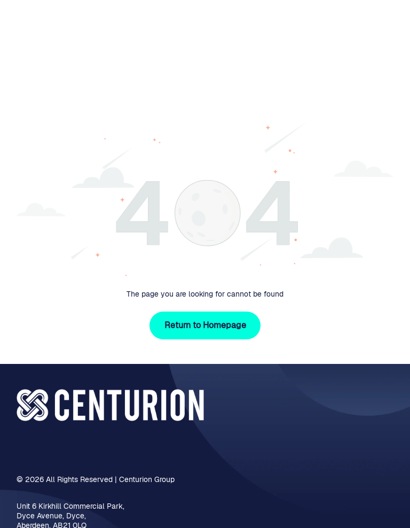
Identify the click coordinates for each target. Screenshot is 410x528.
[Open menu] (385, 30)
